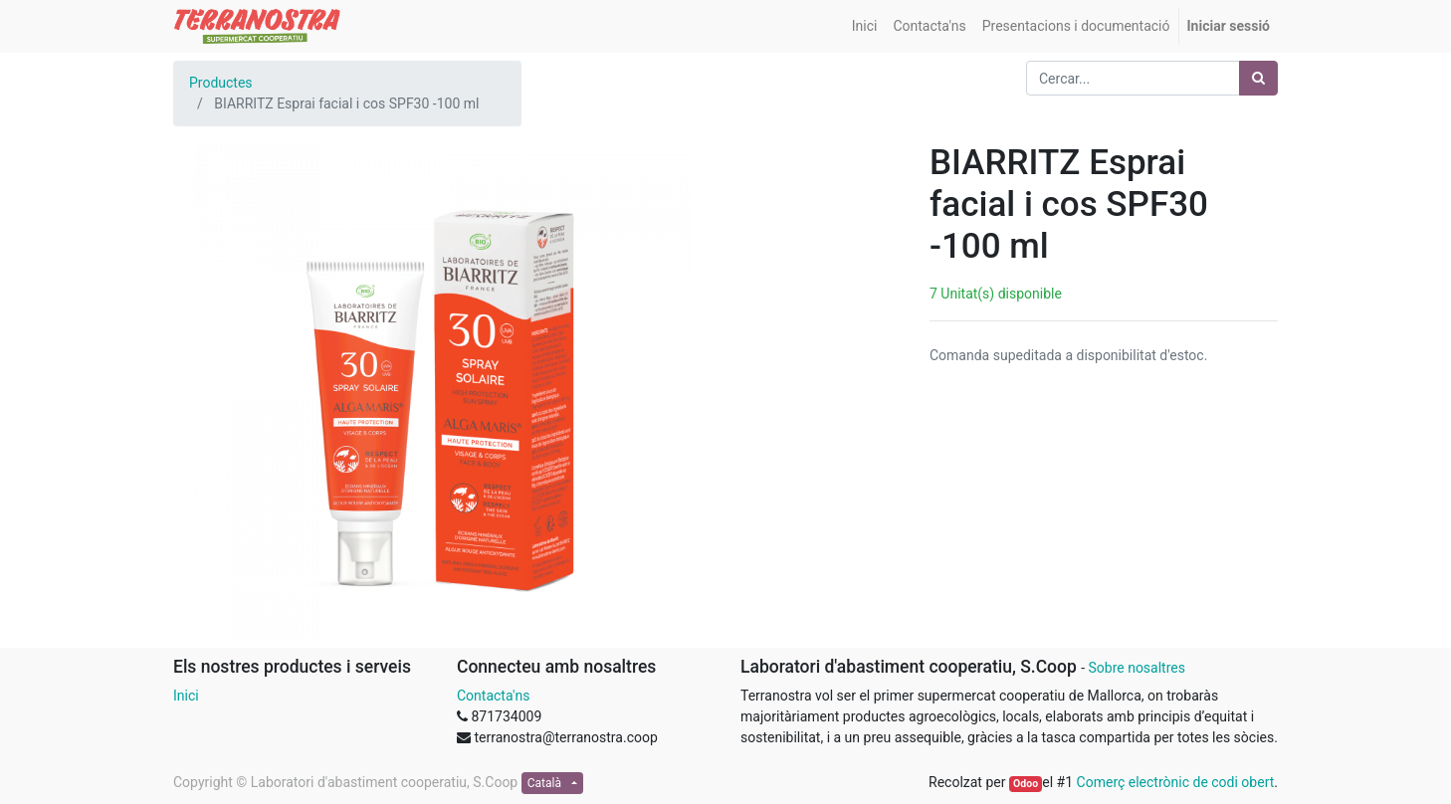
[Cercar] (1258, 78)
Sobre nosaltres (1136, 668)
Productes (221, 83)
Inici (186, 696)
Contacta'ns (493, 696)
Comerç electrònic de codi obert (1176, 782)
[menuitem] (865, 26)
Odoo (1025, 783)
